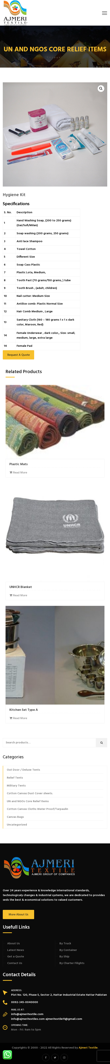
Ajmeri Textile (88, 1047)
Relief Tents (15, 777)
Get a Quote (15, 956)
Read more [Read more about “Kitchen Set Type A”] (20, 718)
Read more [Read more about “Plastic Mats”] (20, 472)
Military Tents (16, 785)
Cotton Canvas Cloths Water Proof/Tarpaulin (37, 809)
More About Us (18, 914)
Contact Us (14, 963)
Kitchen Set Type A (23, 710)
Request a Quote (18, 355)
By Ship (64, 956)
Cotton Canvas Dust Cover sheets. (30, 793)
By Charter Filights (71, 963)
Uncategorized (17, 824)
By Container (68, 950)
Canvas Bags (15, 817)
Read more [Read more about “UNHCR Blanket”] (20, 595)
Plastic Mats (18, 464)
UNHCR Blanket (20, 587)
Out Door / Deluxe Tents (23, 770)
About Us (13, 943)
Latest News (15, 950)
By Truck (65, 943)
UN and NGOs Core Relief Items (28, 801)
